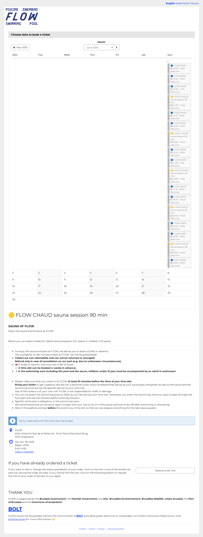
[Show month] (116, 47)
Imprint (92, 529)
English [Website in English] (170, 3)
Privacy (101, 529)
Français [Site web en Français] (194, 3)
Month (101, 42)
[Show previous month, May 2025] (20, 47)
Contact (82, 529)
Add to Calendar (24, 451)
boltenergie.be (16, 519)
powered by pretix (116, 529)
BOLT (15, 509)
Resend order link (165, 470)
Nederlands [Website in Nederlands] (182, 3)
